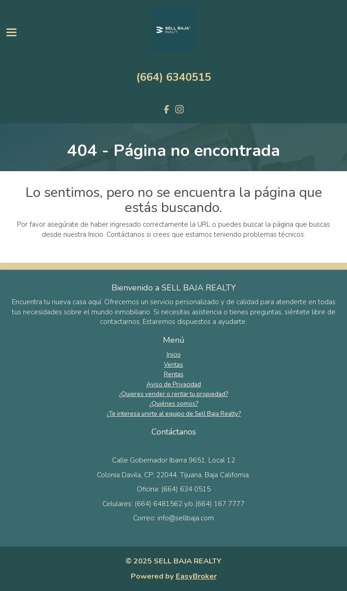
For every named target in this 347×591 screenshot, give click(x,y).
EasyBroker (196, 576)
